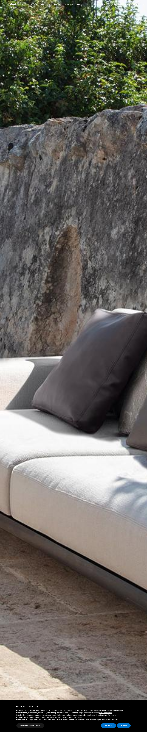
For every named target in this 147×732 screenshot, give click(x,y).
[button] (142, 4)
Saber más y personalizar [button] (30, 725)
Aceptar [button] (124, 725)
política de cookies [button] (105, 713)
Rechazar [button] (108, 725)
